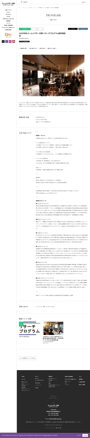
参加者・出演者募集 (8, 25)
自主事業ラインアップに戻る (28, 358)
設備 (49, 383)
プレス (80, 376)
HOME (23, 376)
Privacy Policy (47, 435)
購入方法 (37, 378)
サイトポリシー (53, 396)
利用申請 (50, 380)
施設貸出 (8, 21)
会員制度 (81, 379)
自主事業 (23, 385)
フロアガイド (8, 14)
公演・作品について (33, 48)
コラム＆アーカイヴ (25, 390)
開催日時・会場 (23, 48)
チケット (8, 12)
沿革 (66, 383)
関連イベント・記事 (51, 48)
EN (85, 2)
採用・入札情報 (82, 384)
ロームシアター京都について (8, 27)
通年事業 (23, 387)
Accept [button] (85, 435)
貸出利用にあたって (53, 378)
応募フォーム (44, 193)
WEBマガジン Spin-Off (8, 18)
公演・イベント (8, 10)
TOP (19, 7)
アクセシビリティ (38, 385)
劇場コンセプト (68, 381)
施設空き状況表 (52, 386)
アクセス (8, 16)
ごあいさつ (67, 384)
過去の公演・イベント (26, 388)
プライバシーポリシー (53, 398)
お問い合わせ (42, 48)
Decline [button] (79, 435)
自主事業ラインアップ (32, 7)
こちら (60, 419)
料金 (49, 381)
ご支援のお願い (8, 29)
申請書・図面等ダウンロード (54, 385)
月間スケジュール (25, 384)
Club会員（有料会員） (39, 380)
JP (83, 2)
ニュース (8, 23)
